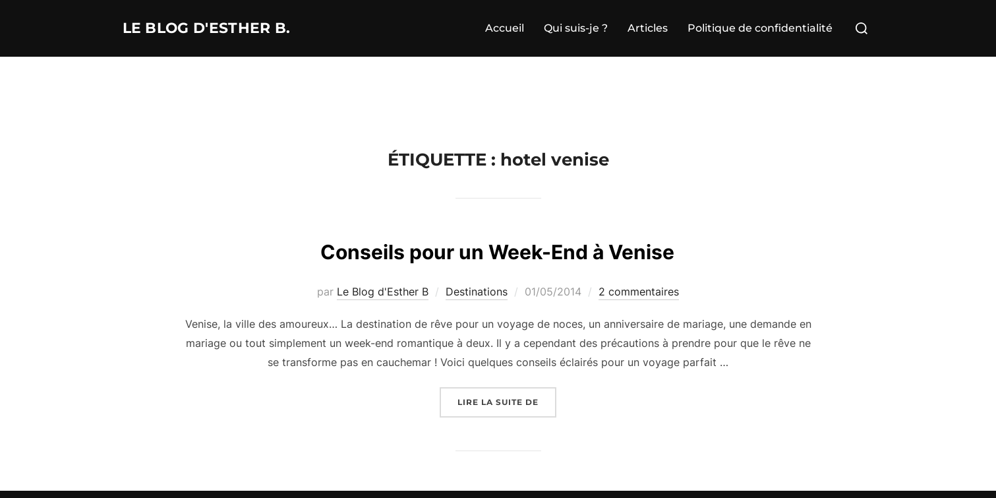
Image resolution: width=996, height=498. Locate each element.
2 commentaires (639, 291)
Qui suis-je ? (576, 28)
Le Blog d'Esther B (382, 291)
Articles (648, 28)
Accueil (504, 28)
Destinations (477, 291)
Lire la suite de (506, 400)
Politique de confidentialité (760, 28)
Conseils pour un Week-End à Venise (497, 249)
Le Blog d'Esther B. (225, 28)
